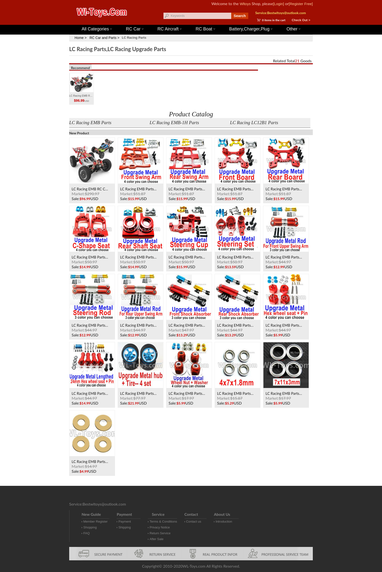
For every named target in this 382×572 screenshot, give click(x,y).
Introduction (224, 521)
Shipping (124, 527)
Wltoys (245, 4)
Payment (124, 521)
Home (79, 38)
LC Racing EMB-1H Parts (174, 122)
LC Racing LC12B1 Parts (254, 122)
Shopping (90, 527)
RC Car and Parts (102, 38)
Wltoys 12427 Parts (217, 22)
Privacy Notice (160, 527)
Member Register (95, 521)
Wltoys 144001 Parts (196, 22)
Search (240, 16)
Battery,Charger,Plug (251, 29)
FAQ (86, 533)
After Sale (156, 539)
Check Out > (301, 20)
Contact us (193, 521)
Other (293, 29)
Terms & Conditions (163, 521)
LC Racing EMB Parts (90, 122)
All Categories (97, 29)
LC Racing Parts (134, 37)
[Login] (278, 4)
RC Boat (205, 29)
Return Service (160, 533)
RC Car (134, 29)
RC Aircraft (169, 29)
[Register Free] (301, 4)
